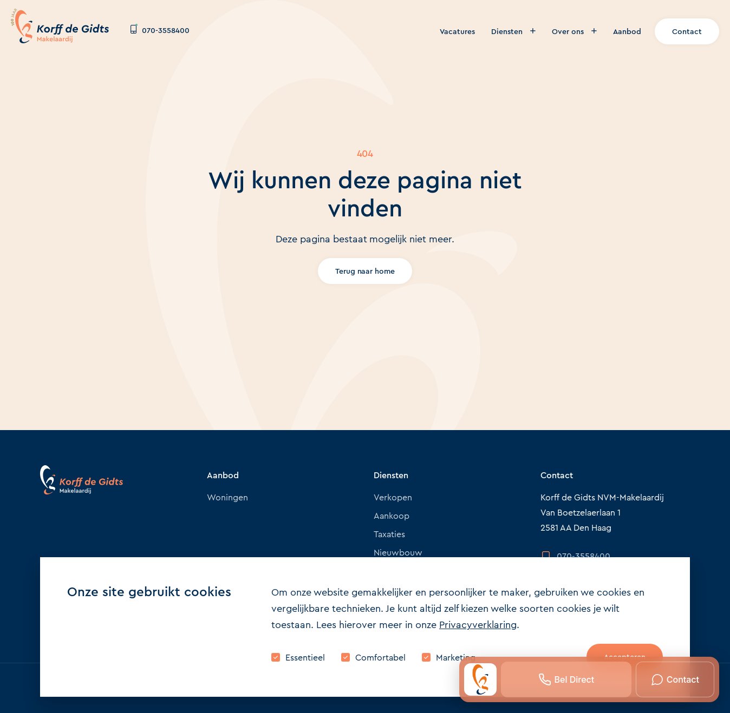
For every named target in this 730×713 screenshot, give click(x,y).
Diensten (513, 31)
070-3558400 (160, 30)
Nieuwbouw (398, 552)
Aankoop (391, 516)
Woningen (227, 497)
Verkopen (393, 497)
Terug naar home (365, 271)
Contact (687, 31)
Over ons (574, 31)
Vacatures (457, 31)
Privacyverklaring (478, 625)
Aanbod (627, 31)
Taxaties (389, 534)
